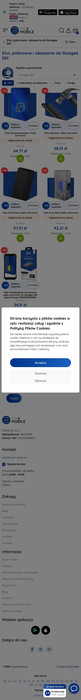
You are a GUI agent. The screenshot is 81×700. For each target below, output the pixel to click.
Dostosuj (40, 373)
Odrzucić (40, 380)
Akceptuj (40, 362)
